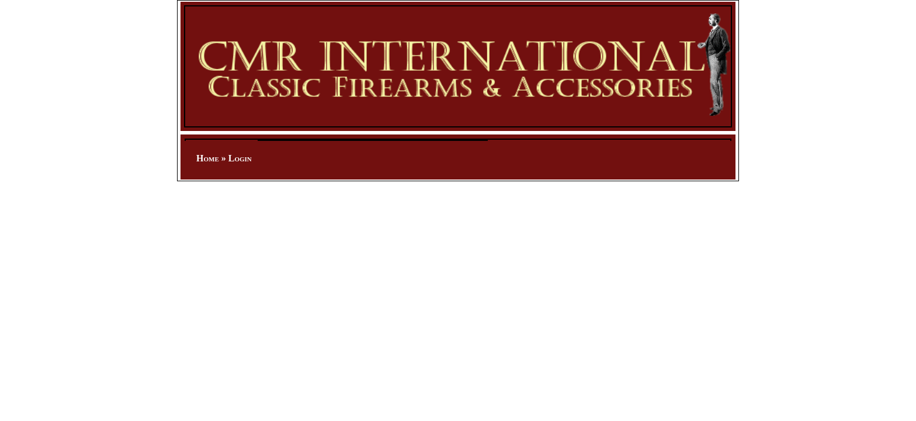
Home (207, 158)
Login (240, 158)
